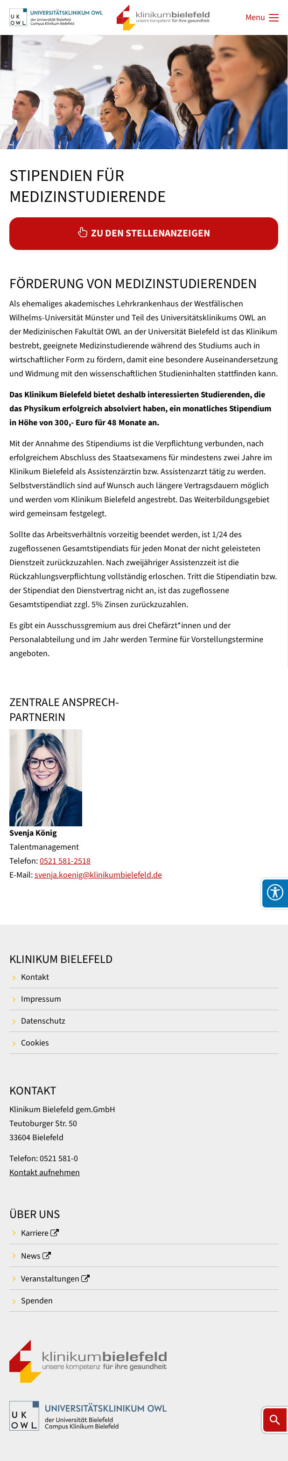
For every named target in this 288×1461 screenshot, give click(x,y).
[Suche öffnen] (275, 1420)
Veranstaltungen (50, 1279)
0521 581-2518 (65, 861)
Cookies (35, 1043)
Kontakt (35, 977)
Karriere (35, 1233)
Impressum (41, 999)
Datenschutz (43, 1021)
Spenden (37, 1301)
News (31, 1256)
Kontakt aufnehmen (44, 1172)
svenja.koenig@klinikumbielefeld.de (98, 875)
